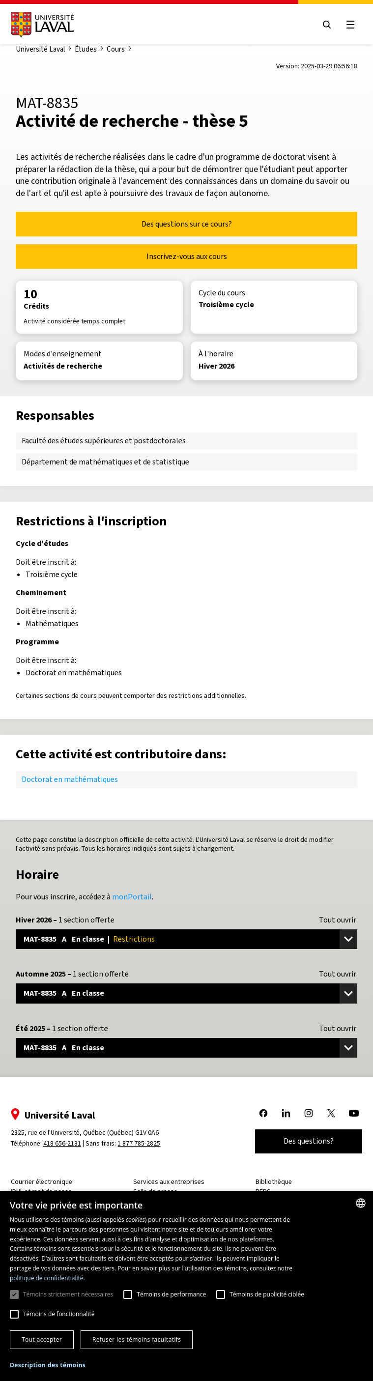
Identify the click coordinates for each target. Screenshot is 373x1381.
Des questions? (307, 1141)
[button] (48, 1365)
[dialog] (186, 1286)
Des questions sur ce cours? (187, 224)
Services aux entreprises (169, 1181)
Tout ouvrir (337, 920)
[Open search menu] (325, 24)
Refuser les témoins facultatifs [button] (136, 1339)
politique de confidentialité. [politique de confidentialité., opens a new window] (47, 1278)
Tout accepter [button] (42, 1339)
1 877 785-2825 (141, 1143)
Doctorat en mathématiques (70, 779)
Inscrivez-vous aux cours (186, 256)
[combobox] (361, 1203)
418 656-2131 (64, 1143)
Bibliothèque (273, 1181)
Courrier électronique (43, 1181)
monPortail (132, 897)
